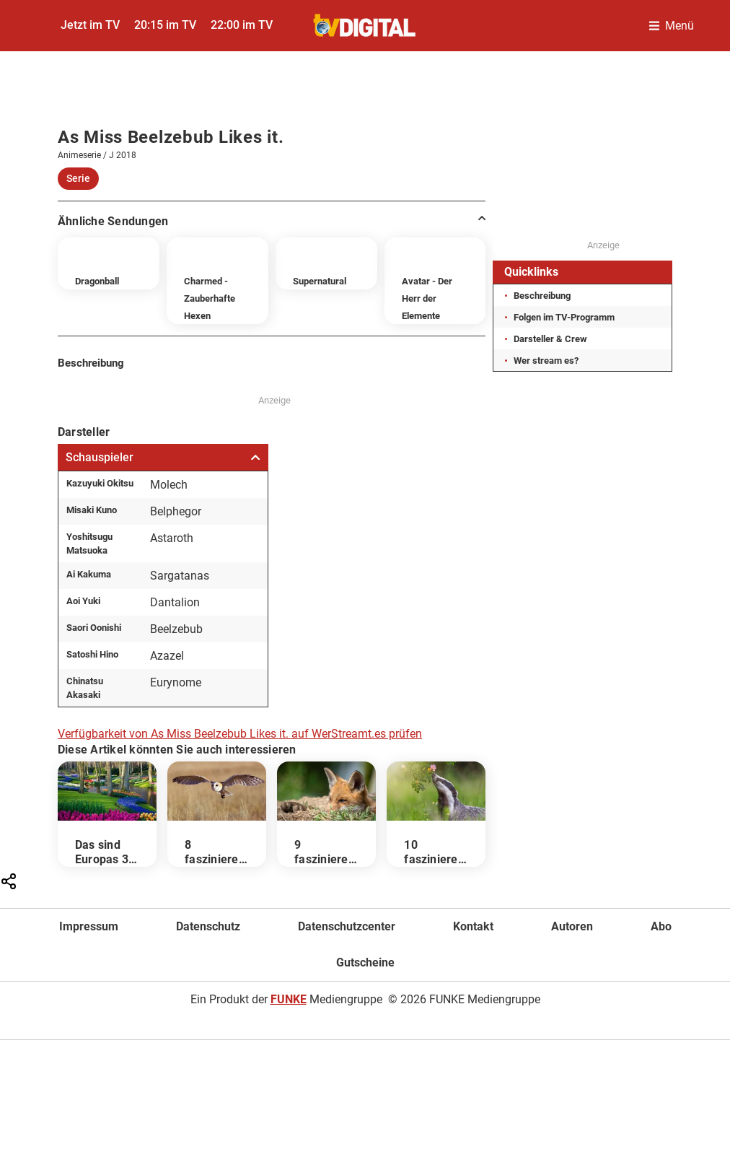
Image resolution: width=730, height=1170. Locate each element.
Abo (661, 926)
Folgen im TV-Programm (564, 317)
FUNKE (289, 999)
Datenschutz (208, 926)
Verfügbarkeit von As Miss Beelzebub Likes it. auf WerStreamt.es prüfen (240, 734)
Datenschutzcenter (346, 926)
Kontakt (473, 926)
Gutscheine (365, 962)
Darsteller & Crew (550, 338)
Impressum (88, 926)
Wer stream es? (546, 360)
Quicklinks (531, 272)
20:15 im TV (165, 25)
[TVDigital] (365, 26)
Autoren (572, 926)
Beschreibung (542, 295)
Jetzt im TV (90, 25)
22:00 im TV (242, 25)
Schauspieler (163, 457)
